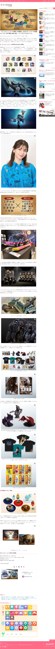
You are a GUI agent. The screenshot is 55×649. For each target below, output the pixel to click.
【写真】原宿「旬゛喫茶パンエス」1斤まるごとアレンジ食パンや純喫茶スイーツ (14, 599)
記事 (39, 8)
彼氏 (12, 634)
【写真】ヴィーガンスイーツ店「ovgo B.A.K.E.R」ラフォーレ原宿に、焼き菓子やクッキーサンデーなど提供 (19, 598)
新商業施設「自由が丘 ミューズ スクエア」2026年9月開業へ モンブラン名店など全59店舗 (49, 19)
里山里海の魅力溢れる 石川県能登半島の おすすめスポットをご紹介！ (49, 104)
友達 (16, 634)
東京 (5, 8)
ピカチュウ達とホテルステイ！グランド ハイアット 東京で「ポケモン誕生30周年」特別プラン (48, 50)
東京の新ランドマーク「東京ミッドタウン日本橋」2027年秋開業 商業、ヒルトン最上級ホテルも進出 (49, 54)
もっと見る (53, 56)
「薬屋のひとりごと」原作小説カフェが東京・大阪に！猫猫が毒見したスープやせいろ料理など (49, 23)
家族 (21, 634)
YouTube (5, 646)
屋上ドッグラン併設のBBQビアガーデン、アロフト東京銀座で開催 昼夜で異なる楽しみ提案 (49, 45)
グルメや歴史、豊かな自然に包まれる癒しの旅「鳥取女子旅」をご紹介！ (49, 84)
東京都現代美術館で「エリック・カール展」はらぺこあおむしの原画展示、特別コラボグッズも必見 (49, 28)
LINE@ (7, 646)
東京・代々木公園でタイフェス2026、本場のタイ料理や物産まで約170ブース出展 (49, 14)
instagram (4, 646)
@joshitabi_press (27, 577)
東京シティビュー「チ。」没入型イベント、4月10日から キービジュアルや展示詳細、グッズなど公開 (49, 41)
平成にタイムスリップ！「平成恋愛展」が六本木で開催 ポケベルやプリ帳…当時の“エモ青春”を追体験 (49, 32)
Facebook (2, 646)
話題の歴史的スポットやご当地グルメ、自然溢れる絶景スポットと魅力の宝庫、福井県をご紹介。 (49, 95)
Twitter (0, 646)
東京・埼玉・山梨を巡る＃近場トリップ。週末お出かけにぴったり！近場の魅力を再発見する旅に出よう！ (49, 74)
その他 (30, 628)
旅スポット (42, 8)
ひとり (8, 634)
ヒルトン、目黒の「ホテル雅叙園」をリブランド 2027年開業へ (49, 36)
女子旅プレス (2, 8)
